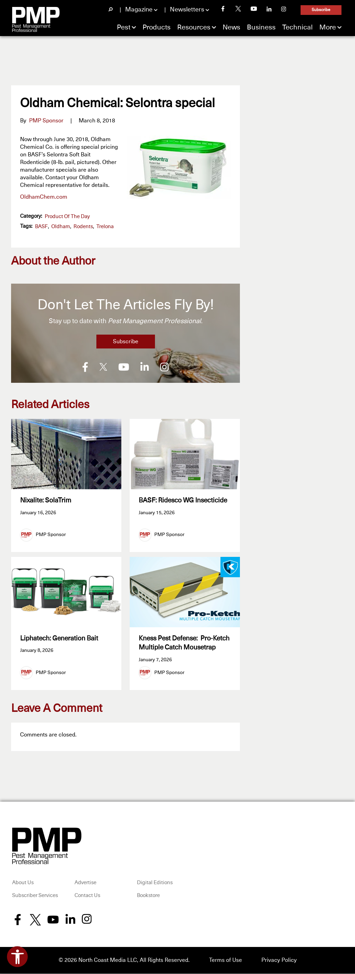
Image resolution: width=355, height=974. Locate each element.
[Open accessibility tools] (17, 956)
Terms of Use (225, 961)
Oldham (60, 226)
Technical (297, 27)
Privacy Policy (279, 961)
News (231, 27)
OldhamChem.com (43, 197)
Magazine (139, 10)
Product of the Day (67, 216)
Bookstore (148, 896)
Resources (193, 27)
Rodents (83, 226)
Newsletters (187, 10)
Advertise (85, 883)
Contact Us (87, 896)
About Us (23, 883)
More (327, 27)
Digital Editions (155, 883)
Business (261, 27)
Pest (123, 27)
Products (156, 27)
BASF (41, 226)
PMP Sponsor (46, 120)
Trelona (105, 226)
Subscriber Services (35, 896)
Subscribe (321, 10)
